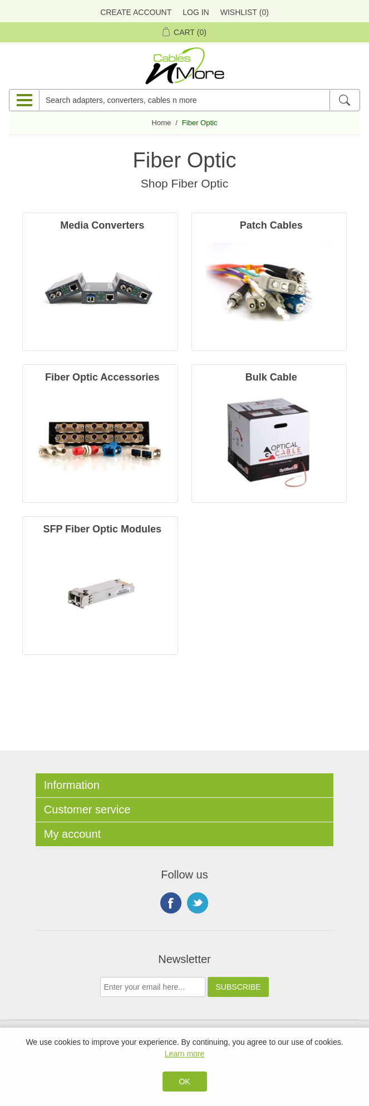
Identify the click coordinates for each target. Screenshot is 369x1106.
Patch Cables (271, 225)
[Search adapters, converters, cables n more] (184, 100)
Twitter (197, 903)
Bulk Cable (271, 377)
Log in (196, 12)
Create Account (135, 12)
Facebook (170, 903)
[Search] (344, 100)
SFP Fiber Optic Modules (102, 529)
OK (184, 1081)
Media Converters (102, 225)
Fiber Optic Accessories (102, 377)
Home (161, 123)
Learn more (185, 1053)
